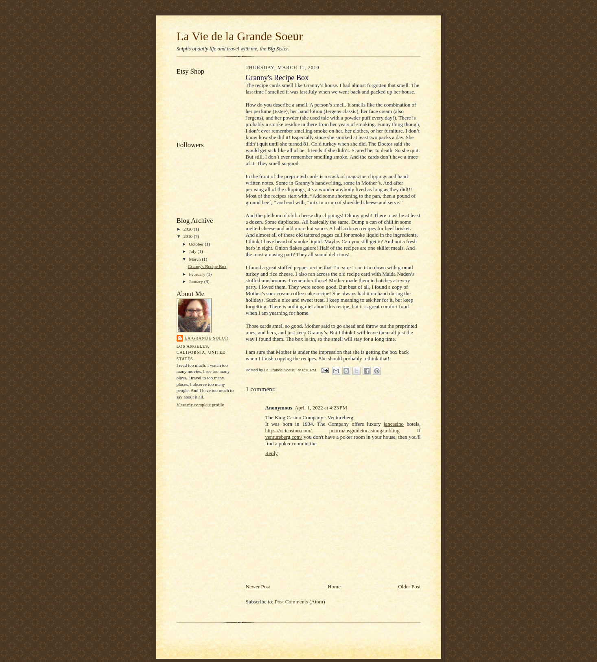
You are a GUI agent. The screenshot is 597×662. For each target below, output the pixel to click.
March (195, 259)
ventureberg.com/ (283, 437)
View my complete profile (200, 404)
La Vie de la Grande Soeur (240, 36)
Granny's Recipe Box (207, 266)
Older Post (409, 587)
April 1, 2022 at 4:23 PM (321, 408)
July (193, 251)
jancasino (394, 424)
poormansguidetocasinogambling (364, 430)
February (197, 274)
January (196, 281)
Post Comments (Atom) (300, 602)
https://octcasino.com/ (288, 430)
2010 (189, 236)
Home (334, 587)
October (197, 244)
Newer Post (258, 587)
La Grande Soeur (207, 338)
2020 (189, 228)
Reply (271, 453)
